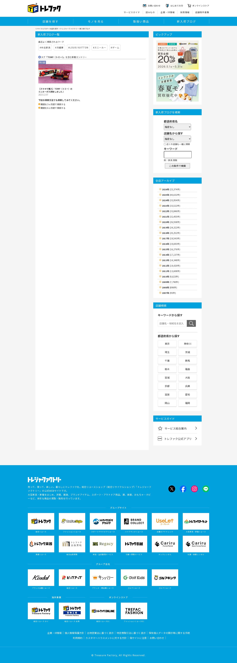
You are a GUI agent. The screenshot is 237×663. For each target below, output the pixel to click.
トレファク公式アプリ (175, 439)
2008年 (169, 287)
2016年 (171, 243)
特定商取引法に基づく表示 (131, 633)
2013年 (171, 260)
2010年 (170, 276)
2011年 (171, 271)
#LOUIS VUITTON (78, 47)
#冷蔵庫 (59, 47)
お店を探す (54, 28)
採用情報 (185, 12)
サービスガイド (132, 12)
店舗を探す (50, 21)
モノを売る (96, 21)
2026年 (171, 189)
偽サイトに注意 (138, 638)
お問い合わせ (157, 638)
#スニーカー (99, 47)
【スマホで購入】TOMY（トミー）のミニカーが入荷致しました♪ (55, 90)
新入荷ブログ (186, 21)
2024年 (171, 200)
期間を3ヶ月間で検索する (53, 104)
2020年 (171, 222)
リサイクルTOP (41, 28)
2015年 (171, 249)
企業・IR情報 (168, 12)
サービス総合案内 (172, 428)
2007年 (169, 292)
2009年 (170, 282)
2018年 (171, 232)
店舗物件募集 (202, 12)
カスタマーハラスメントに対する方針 (106, 638)
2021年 (171, 216)
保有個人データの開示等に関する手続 (169, 633)
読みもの (150, 12)
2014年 (171, 254)
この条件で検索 (177, 166)
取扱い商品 (141, 21)
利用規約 (78, 638)
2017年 (171, 238)
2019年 (171, 227)
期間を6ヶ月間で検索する (53, 107)
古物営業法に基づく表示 (100, 633)
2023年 (171, 205)
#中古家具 (45, 47)
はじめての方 (176, 5)
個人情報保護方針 (74, 633)
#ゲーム (115, 47)
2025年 (171, 194)
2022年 (171, 211)
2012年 (171, 265)
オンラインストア (200, 5)
